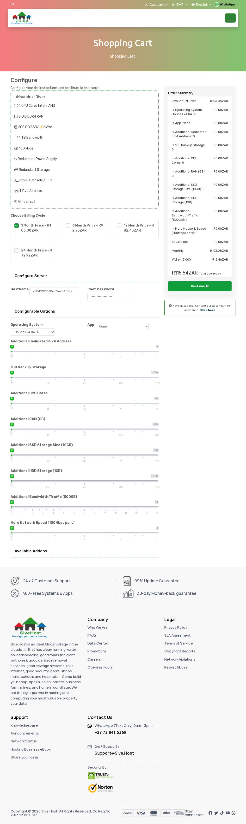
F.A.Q (91, 635)
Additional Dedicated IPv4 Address (41, 341)
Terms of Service (178, 643)
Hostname (20, 289)
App (90, 325)
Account (155, 4)
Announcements (25, 733)
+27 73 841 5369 (110, 732)
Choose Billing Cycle (28, 216)
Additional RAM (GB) (28, 419)
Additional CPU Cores (29, 393)
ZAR (178, 4)
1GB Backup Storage (28, 367)
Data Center (97, 643)
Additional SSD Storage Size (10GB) (42, 445)
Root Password (100, 289)
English (200, 4)
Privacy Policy (175, 627)
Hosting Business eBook (30, 749)
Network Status (24, 741)
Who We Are (97, 627)
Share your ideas (25, 757)
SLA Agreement (177, 635)
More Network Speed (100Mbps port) (42, 523)
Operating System (27, 325)
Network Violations (179, 659)
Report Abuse (176, 667)
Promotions (97, 651)
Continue (200, 302)
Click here (207, 326)
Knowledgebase (24, 725)
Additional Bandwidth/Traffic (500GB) (44, 497)
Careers (94, 659)
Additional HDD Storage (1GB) (36, 471)
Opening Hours (100, 667)
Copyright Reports (179, 651)
